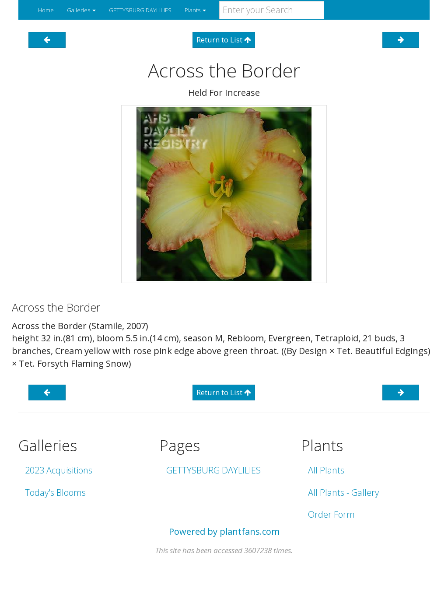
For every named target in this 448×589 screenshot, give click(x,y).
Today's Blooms (55, 492)
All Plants (326, 470)
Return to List (223, 40)
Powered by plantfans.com (224, 531)
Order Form (331, 514)
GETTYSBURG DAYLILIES (140, 10)
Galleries (81, 10)
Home (46, 10)
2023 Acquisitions (58, 470)
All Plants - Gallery (343, 492)
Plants (195, 10)
